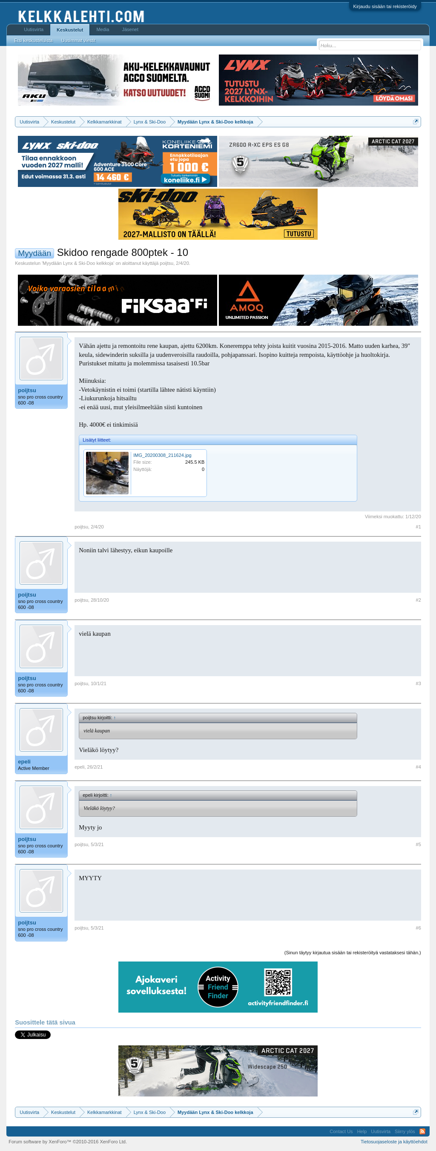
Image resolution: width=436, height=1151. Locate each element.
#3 (418, 683)
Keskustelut (70, 29)
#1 (418, 526)
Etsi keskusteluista (33, 40)
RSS (422, 1131)
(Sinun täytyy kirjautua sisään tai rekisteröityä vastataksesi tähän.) (352, 952)
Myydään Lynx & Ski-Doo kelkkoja (78, 263)
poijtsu (166, 263)
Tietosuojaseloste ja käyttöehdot (394, 1141)
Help (362, 1131)
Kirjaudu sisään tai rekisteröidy (385, 6)
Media (102, 29)
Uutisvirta (33, 29)
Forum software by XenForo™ (68, 1141)
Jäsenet (130, 29)
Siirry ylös (405, 1131)
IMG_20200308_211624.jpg (162, 455)
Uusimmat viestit (78, 40)
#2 (418, 600)
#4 (418, 766)
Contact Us (341, 1131)
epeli (24, 761)
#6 (418, 927)
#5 (418, 844)
